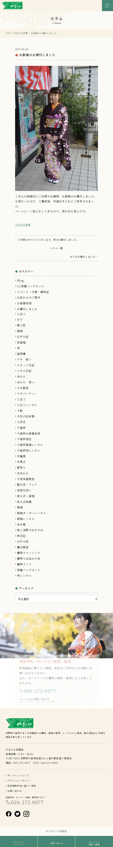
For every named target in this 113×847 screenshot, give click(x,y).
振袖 (20, 331)
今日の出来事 (22, 224)
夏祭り (21, 467)
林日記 (21, 536)
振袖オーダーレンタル (31, 513)
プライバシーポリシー (19, 780)
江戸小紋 (23, 337)
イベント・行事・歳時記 (33, 292)
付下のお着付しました (83, 256)
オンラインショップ (18, 775)
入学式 (21, 422)
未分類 (21, 524)
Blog (20, 280)
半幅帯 (21, 456)
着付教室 (23, 547)
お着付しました (27, 309)
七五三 (21, 314)
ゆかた (21, 376)
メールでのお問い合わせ (34, 700)
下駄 (20, 411)
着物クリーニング (28, 553)
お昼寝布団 (24, 303)
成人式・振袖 (25, 496)
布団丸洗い (24, 490)
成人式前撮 (24, 502)
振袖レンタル (25, 519)
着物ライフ (24, 564)
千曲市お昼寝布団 (28, 433)
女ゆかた (23, 473)
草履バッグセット (28, 570)
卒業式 (21, 462)
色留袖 (21, 342)
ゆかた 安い (25, 382)
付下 (20, 320)
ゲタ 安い (24, 359)
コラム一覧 (56, 248)
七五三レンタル (27, 405)
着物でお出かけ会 (28, 558)
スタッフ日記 (25, 365)
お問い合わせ (15, 790)
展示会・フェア (27, 484)
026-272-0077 (40, 692)
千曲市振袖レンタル (30, 445)
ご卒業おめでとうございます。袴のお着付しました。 (48, 239)
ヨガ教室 (23, 388)
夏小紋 (21, 325)
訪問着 (21, 354)
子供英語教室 (25, 479)
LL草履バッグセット (30, 286)
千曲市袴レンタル (28, 450)
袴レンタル (24, 575)
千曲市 (21, 428)
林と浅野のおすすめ (30, 530)
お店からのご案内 (28, 297)
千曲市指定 (24, 439)
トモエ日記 (24, 371)
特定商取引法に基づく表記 (22, 785)
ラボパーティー (27, 393)
